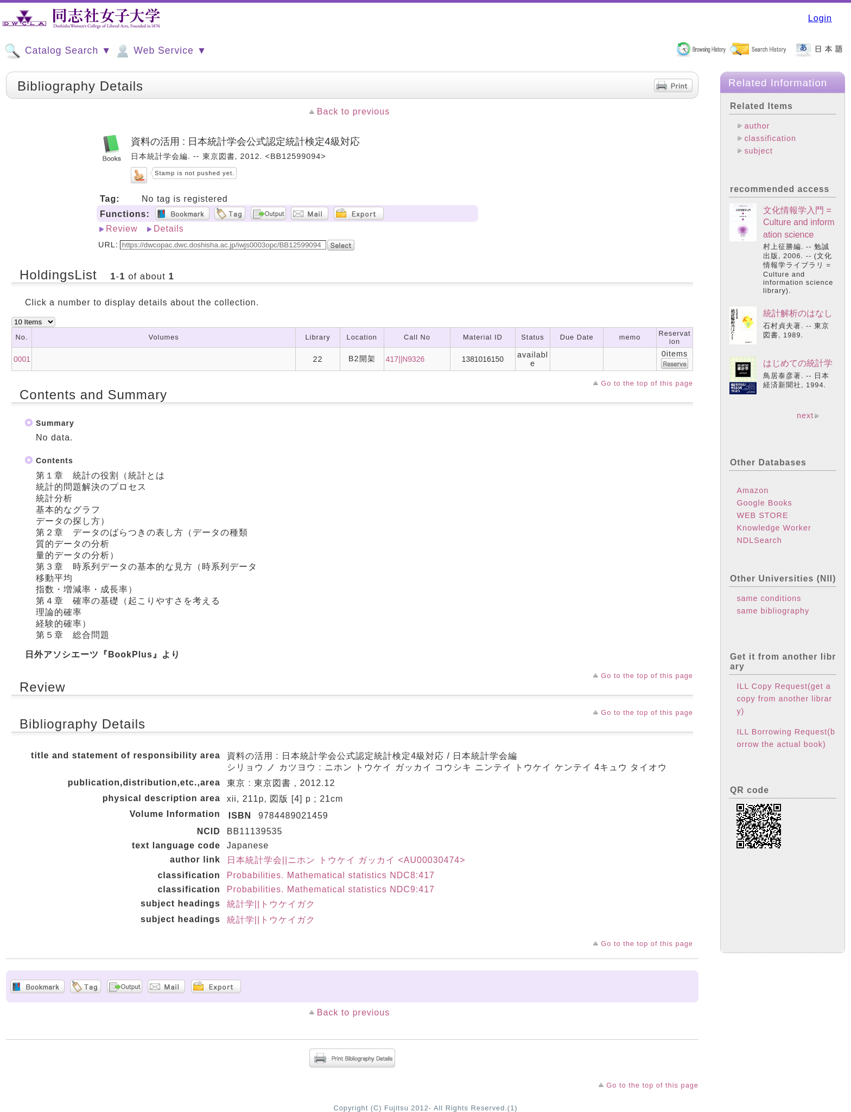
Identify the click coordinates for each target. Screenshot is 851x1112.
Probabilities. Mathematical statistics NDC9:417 (331, 889)
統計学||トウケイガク (271, 904)
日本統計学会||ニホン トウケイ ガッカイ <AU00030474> (346, 860)
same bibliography (772, 610)
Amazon (752, 490)
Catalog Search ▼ (57, 51)
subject (758, 150)
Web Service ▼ (160, 51)
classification (770, 138)
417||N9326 (405, 359)
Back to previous (353, 111)
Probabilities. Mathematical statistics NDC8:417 (331, 875)
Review (121, 228)
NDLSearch (759, 540)
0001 (22, 359)
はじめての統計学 (798, 363)
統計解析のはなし (798, 313)
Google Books (764, 503)
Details (169, 228)
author (757, 126)
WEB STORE (762, 515)
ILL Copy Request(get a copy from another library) (784, 698)
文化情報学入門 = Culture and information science (799, 222)
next (805, 415)
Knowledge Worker (773, 527)
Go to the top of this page (647, 383)
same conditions (768, 598)
